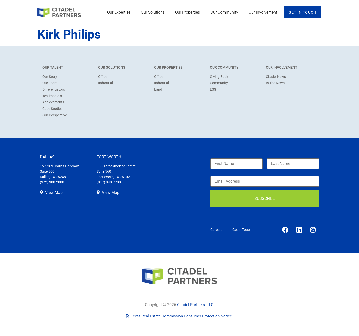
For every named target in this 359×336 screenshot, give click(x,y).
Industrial (105, 83)
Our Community (225, 12)
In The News (275, 83)
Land (158, 89)
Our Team (49, 83)
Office (102, 77)
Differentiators (53, 89)
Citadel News (276, 77)
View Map (51, 192)
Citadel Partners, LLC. (195, 304)
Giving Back (219, 77)
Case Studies (52, 109)
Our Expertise (120, 12)
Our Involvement (264, 12)
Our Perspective (54, 115)
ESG (213, 89)
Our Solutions (154, 12)
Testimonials (52, 96)
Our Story (49, 77)
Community (219, 83)
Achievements (53, 102)
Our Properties (188, 12)
